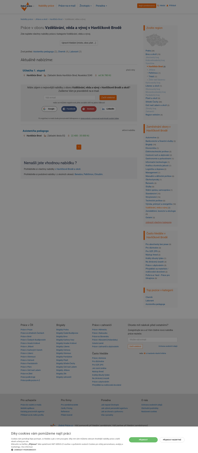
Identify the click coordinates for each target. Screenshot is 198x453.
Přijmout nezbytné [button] (172, 440)
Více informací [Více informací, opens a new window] (27, 447)
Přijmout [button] (143, 440)
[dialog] (99, 439)
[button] (67, 449)
